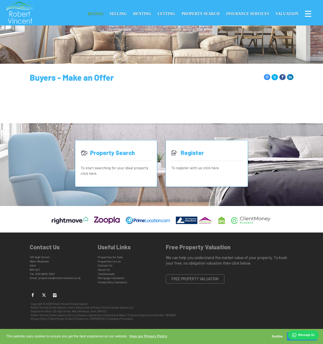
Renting (142, 14)
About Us (104, 269)
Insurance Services (247, 14)
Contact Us (105, 265)
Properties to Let (109, 261)
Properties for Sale (110, 257)
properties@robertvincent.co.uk (59, 278)
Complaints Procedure (119, 318)
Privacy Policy (39, 318)
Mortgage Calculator (111, 278)
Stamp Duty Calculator (112, 282)
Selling (118, 14)
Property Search (201, 14)
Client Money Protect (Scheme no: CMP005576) (76, 318)
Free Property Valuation (195, 278)
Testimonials (106, 274)
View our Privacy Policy (148, 336)
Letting (166, 14)
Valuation (287, 14)
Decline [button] (277, 336)
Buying (95, 14)
